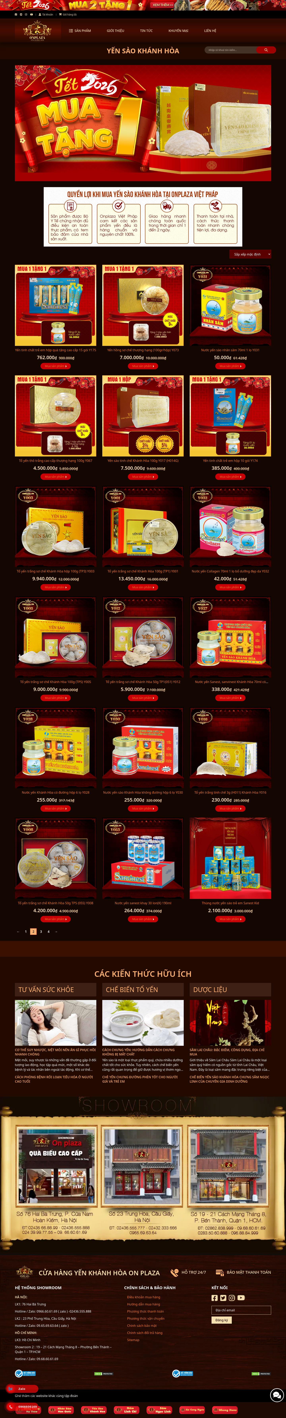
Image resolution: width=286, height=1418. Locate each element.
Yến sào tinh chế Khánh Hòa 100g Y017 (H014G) (143, 460)
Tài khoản (46, 14)
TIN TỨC (146, 31)
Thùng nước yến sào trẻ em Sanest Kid (230, 903)
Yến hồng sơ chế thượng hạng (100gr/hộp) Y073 (143, 350)
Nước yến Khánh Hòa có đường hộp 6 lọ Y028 (56, 792)
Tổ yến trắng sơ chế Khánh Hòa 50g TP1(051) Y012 (143, 682)
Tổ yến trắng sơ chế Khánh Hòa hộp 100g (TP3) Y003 (56, 571)
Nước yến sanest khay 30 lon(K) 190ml (143, 903)
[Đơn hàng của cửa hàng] (250, 254)
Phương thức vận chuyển (145, 1318)
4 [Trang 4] (48, 931)
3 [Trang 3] (41, 931)
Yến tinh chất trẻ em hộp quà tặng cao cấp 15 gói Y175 (55, 350)
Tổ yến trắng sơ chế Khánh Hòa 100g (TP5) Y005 (55, 682)
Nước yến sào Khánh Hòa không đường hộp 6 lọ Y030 (143, 792)
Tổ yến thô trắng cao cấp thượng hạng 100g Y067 (55, 460)
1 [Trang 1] (26, 931)
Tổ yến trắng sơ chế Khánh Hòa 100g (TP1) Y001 (142, 571)
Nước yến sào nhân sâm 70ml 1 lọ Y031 (230, 350)
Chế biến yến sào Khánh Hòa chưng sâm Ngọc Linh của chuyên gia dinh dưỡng (229, 1079)
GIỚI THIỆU (115, 31)
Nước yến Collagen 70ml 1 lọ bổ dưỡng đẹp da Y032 (230, 571)
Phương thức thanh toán (145, 1311)
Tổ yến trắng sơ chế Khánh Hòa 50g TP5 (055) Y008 (55, 903)
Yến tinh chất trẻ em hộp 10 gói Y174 (230, 460)
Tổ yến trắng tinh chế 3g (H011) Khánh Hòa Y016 (230, 792)
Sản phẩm (80, 31)
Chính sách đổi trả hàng (144, 1333)
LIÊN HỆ (210, 31)
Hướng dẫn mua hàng (143, 1304)
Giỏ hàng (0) (67, 14)
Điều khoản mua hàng (143, 1297)
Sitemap (133, 1340)
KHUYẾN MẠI (178, 31)
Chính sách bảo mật (142, 1325)
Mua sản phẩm (54, 366)
